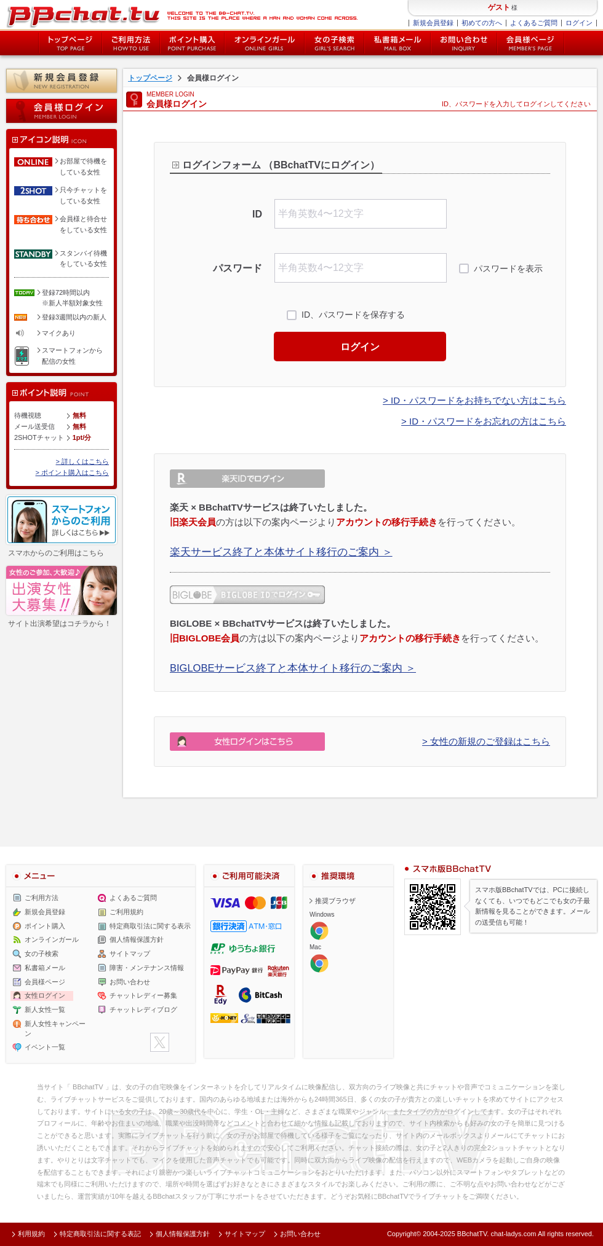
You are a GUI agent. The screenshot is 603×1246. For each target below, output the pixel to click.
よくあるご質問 (533, 22)
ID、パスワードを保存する (353, 314)
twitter (160, 1042)
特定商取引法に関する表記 (100, 1233)
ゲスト (499, 7)
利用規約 (31, 1233)
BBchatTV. (473, 1233)
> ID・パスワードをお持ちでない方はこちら (474, 400)
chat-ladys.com (513, 1233)
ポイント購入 (192, 43)
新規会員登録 (433, 22)
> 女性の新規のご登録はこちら (486, 741)
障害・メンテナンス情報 (147, 967)
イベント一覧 (45, 1047)
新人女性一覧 (45, 1009)
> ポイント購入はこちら (72, 472)
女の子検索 (334, 43)
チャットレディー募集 (143, 995)
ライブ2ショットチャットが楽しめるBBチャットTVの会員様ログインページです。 (181, 15)
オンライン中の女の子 (265, 43)
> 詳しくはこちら (82, 461)
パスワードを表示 (508, 268)
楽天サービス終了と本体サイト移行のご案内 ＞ (281, 551)
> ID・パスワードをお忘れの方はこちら (483, 421)
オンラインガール (52, 939)
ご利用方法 (131, 43)
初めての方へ (481, 22)
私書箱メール (397, 43)
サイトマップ (130, 953)
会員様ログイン (61, 111)
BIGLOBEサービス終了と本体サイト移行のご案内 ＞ (293, 667)
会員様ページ (531, 43)
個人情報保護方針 (137, 939)
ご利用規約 (126, 911)
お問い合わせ (464, 43)
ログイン (579, 22)
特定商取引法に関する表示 (150, 926)
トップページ (70, 43)
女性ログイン (45, 995)
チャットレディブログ (143, 1009)
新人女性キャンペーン (55, 1028)
